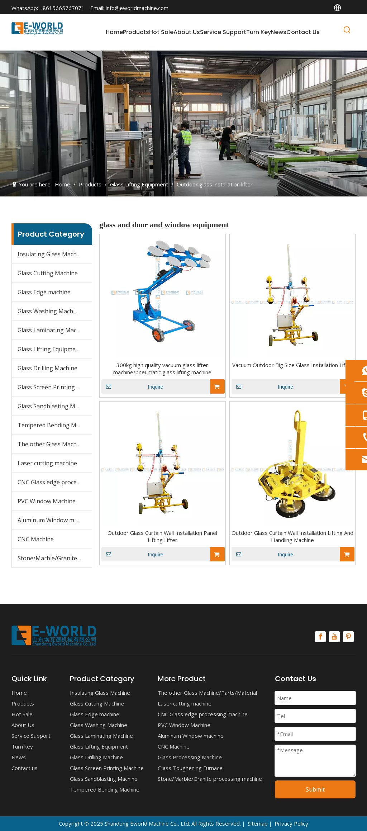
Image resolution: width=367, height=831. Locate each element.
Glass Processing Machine (190, 757)
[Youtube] (334, 636)
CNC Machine (36, 539)
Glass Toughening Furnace (190, 767)
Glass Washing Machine (49, 311)
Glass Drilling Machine (47, 368)
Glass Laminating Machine (53, 330)
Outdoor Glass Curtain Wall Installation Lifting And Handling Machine (292, 536)
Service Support (31, 735)
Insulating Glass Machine (51, 254)
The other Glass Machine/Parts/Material (55, 444)
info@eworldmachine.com (137, 7)
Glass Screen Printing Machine (55, 387)
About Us (22, 724)
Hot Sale (22, 714)
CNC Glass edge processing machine (55, 482)
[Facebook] (320, 636)
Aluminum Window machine (55, 520)
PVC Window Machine (47, 501)
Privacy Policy (291, 823)
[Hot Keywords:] (347, 31)
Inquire (132, 386)
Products (22, 703)
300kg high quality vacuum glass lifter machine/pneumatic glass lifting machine (162, 368)
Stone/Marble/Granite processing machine (55, 558)
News (18, 757)
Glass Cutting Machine (48, 273)
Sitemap (258, 823)
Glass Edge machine (44, 292)
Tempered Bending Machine (55, 425)
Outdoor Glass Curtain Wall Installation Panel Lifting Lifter (162, 536)
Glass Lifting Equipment (49, 349)
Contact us (24, 767)
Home (19, 692)
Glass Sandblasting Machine (55, 406)
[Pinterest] (348, 636)
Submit (315, 789)
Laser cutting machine (47, 463)
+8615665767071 (62, 7)
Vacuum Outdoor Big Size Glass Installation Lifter (292, 365)
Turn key (22, 746)
